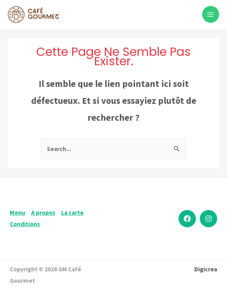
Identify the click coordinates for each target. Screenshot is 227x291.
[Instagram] (208, 218)
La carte (72, 212)
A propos (43, 212)
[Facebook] (187, 218)
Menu (17, 212)
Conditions (25, 224)
